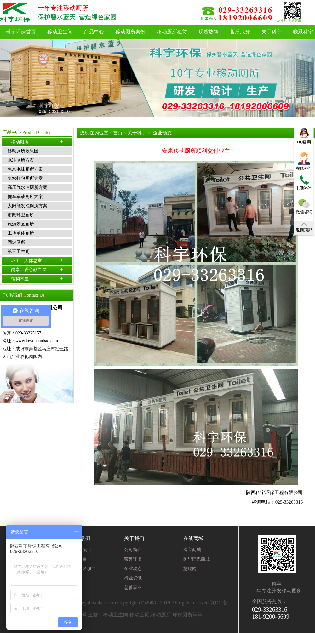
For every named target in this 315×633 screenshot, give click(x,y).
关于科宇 (271, 31)
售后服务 (240, 31)
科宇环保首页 (21, 31)
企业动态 (162, 132)
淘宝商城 (192, 549)
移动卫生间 (59, 31)
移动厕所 (37, 141)
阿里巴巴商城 (196, 559)
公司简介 (133, 549)
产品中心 (94, 31)
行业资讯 (133, 578)
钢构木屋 (37, 278)
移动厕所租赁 (172, 31)
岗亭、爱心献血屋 (37, 269)
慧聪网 (190, 568)
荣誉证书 (133, 559)
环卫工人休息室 (37, 260)
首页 (118, 132)
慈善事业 (133, 587)
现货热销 (208, 31)
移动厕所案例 (130, 31)
